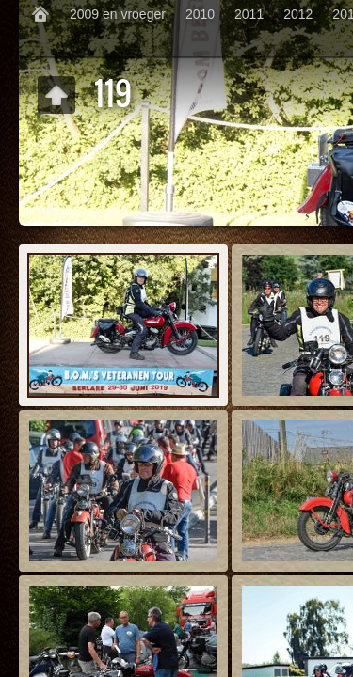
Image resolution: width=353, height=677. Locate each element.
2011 (249, 14)
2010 (200, 14)
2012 (298, 14)
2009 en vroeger (118, 14)
